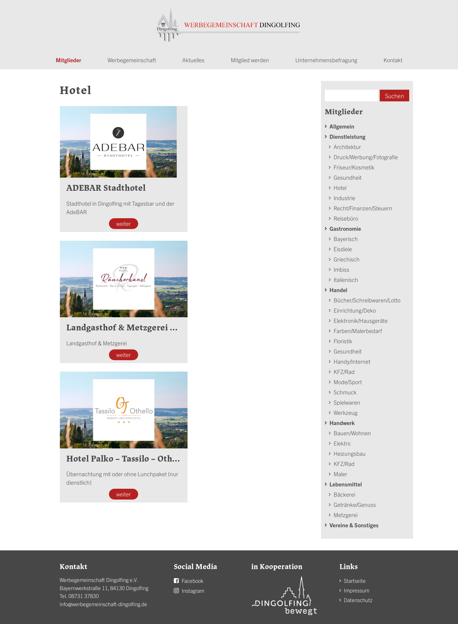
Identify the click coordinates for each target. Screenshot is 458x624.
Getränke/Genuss (355, 502)
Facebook (192, 579)
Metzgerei (346, 512)
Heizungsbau (350, 451)
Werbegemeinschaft (131, 58)
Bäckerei (344, 492)
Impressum (356, 588)
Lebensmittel (345, 482)
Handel (338, 288)
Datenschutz (358, 598)
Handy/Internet (352, 359)
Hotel (340, 185)
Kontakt (393, 58)
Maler (340, 472)
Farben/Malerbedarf (358, 328)
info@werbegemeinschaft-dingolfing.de (103, 602)
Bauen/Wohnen (352, 431)
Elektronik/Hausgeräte (361, 318)
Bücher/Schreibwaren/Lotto (367, 298)
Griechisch (347, 257)
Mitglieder (68, 58)
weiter (122, 222)
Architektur (347, 144)
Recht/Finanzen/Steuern (363, 206)
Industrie (344, 196)
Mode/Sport (348, 380)
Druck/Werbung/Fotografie (366, 155)
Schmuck (345, 390)
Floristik (343, 339)
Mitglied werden (250, 58)
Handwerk (342, 420)
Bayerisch (346, 236)
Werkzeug (346, 410)
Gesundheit (348, 175)
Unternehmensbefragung (326, 58)
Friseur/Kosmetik (354, 165)
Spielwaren (347, 400)
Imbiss (341, 267)
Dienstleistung (347, 134)
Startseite (355, 579)
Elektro (342, 441)
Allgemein (341, 124)
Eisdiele (343, 247)
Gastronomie (345, 226)
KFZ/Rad (344, 369)
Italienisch (346, 277)
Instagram (193, 588)
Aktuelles (193, 58)
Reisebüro (346, 216)
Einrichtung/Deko (355, 308)
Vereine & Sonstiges (354, 523)
